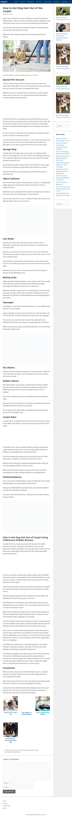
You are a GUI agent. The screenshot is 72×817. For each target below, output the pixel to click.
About (4, 801)
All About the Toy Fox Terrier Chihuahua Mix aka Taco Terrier (22, 750)
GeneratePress (42, 814)
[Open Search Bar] (70, 1)
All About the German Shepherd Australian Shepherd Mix (62, 171)
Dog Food (22, 1)
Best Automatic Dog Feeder (12, 752)
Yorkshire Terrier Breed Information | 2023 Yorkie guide (62, 165)
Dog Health (38, 1)
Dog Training (56, 1)
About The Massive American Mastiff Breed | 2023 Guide (62, 178)
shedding (27, 133)
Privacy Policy (6, 806)
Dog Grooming (47, 1)
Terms (4, 808)
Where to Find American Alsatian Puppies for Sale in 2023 (63, 158)
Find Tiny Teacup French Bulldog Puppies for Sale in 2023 (63, 189)
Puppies (16, 1)
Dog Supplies (30, 1)
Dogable (4, 2)
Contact (5, 803)
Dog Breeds (64, 1)
